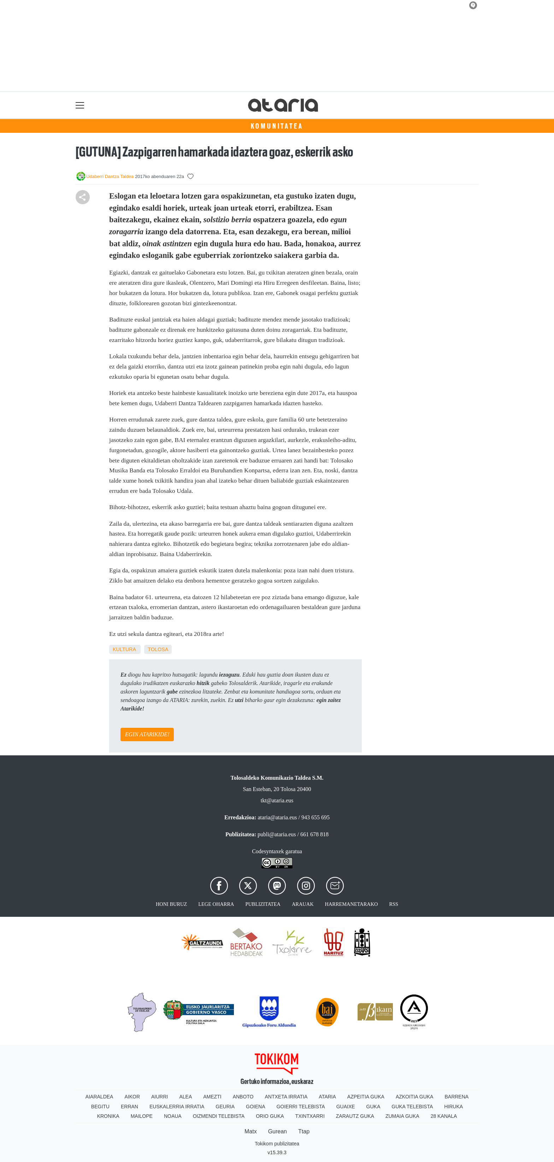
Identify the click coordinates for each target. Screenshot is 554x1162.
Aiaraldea (99, 1096)
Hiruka (453, 1106)
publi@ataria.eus (277, 834)
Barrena (456, 1096)
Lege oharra (216, 904)
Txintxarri (310, 1116)
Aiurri (159, 1096)
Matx (250, 1131)
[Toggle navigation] (80, 105)
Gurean (277, 1131)
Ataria (327, 1096)
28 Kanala (444, 1116)
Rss (393, 904)
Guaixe (345, 1106)
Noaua (173, 1116)
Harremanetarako (351, 904)
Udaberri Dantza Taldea (110, 176)
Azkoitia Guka (415, 1096)
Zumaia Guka (402, 1116)
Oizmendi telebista (219, 1116)
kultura (124, 649)
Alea (185, 1096)
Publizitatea (263, 904)
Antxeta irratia (286, 1096)
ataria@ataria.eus (277, 817)
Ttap (304, 1131)
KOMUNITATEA (277, 126)
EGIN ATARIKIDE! (147, 734)
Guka (373, 1106)
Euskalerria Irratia (176, 1106)
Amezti (212, 1096)
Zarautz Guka (355, 1116)
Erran (129, 1106)
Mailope (142, 1116)
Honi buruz (171, 904)
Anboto (243, 1096)
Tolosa (158, 649)
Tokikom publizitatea (277, 1143)
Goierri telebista (300, 1106)
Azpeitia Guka (365, 1096)
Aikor (132, 1096)
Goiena (255, 1106)
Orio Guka (270, 1116)
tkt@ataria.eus (277, 800)
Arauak (303, 904)
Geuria (225, 1106)
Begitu (100, 1106)
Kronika (108, 1116)
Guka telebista (412, 1106)
